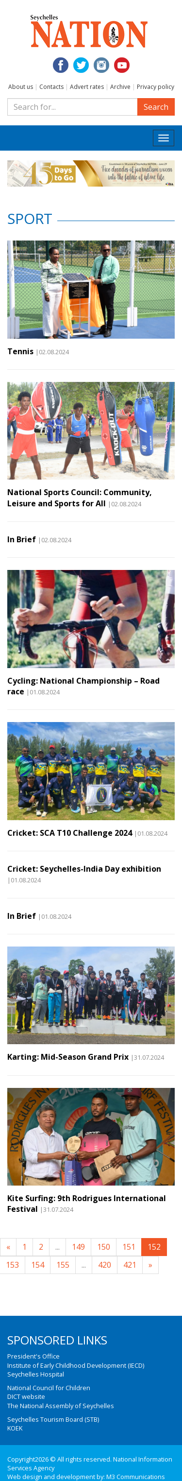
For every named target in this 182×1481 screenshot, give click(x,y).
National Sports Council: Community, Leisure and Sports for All (79, 497)
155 (62, 1264)
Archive (120, 87)
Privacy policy (155, 87)
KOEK (14, 1428)
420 (104, 1264)
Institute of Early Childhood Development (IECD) (75, 1365)
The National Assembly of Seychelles (60, 1405)
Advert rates (87, 87)
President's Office (33, 1356)
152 (154, 1246)
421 (129, 1264)
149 (78, 1246)
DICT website (26, 1396)
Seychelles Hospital (35, 1374)
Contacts (51, 87)
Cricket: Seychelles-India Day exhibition (84, 868)
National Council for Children (48, 1387)
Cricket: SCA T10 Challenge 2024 (69, 832)
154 (37, 1264)
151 (128, 1246)
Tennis (20, 351)
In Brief (21, 539)
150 (103, 1246)
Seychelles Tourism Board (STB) (53, 1419)
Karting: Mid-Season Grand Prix (68, 1056)
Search (156, 107)
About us (20, 87)
